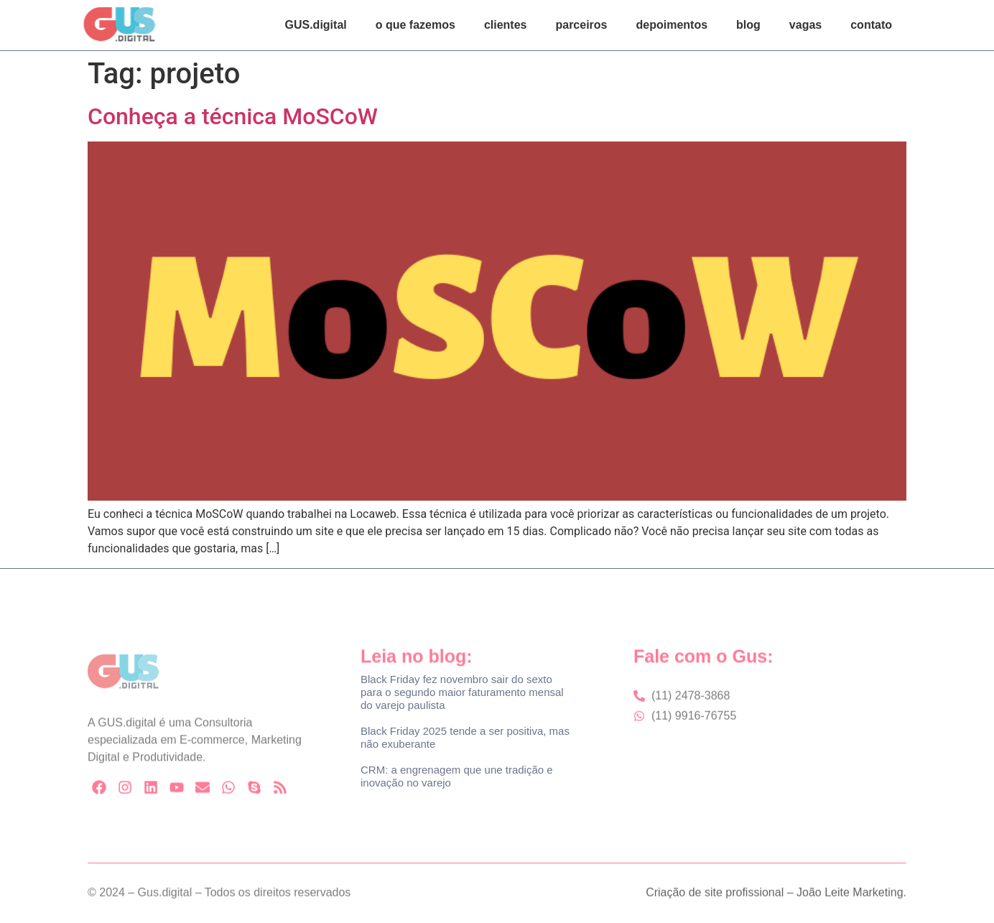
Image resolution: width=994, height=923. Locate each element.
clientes (505, 25)
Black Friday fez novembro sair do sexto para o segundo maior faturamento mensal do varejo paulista (462, 692)
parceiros (581, 25)
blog (748, 25)
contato (871, 25)
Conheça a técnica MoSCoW (233, 116)
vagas (805, 25)
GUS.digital (316, 25)
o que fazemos (415, 25)
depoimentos (672, 25)
